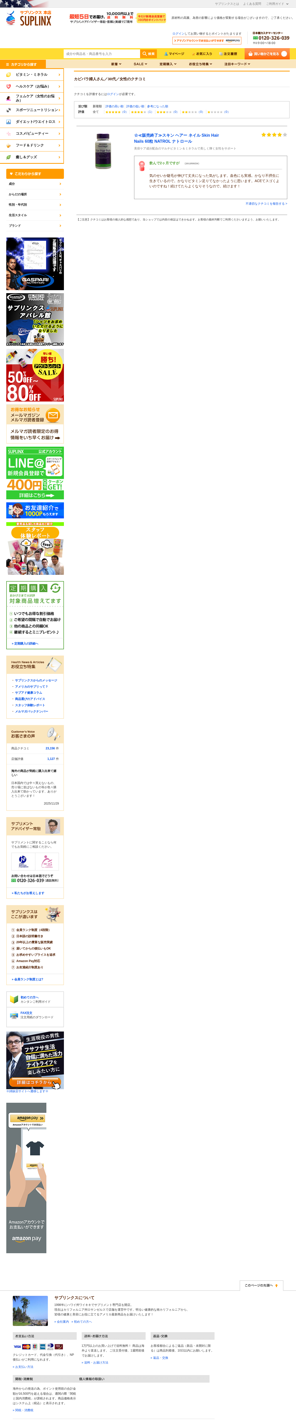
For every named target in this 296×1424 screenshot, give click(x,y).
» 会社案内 (61, 1321)
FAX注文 (26, 1013)
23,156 (50, 748)
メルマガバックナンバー (31, 711)
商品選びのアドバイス (30, 699)
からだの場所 (18, 194)
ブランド (15, 225)
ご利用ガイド (275, 4)
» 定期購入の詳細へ (25, 643)
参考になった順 (157, 106)
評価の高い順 (115, 106)
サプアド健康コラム (28, 692)
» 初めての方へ (81, 1321)
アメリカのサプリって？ (31, 686)
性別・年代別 (18, 204)
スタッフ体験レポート (30, 705)
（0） (117, 112)
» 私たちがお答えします (28, 893)
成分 (12, 184)
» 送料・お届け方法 (95, 1362)
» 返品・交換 (159, 1358)
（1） (142, 112)
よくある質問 (252, 4)
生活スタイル (18, 215)
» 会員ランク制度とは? (27, 979)
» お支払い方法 (23, 1367)
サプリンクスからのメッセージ (36, 680)
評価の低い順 (135, 106)
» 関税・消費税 (23, 1410)
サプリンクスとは (227, 4)
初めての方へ (30, 997)
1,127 (51, 759)
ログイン (178, 33)
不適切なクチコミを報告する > (266, 203)
